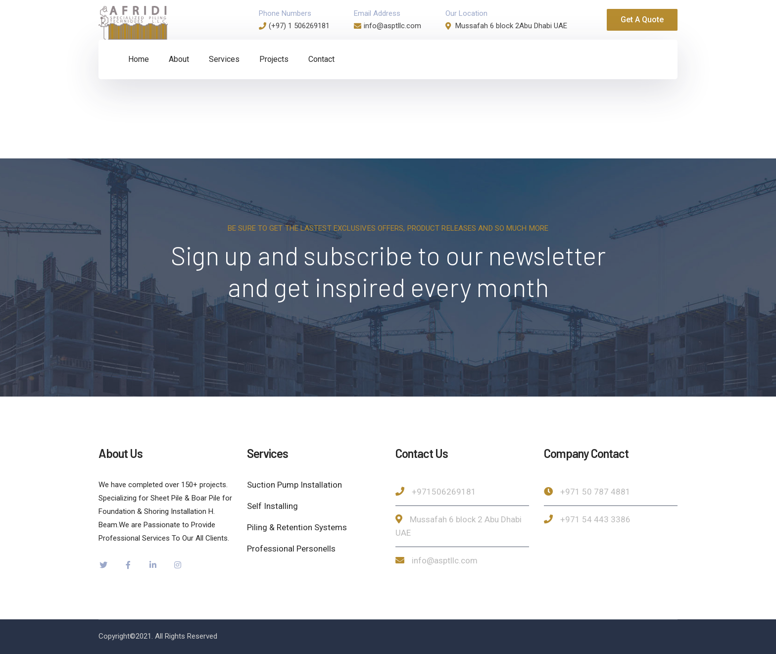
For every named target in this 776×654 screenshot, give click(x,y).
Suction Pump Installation (294, 485)
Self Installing (272, 506)
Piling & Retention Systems (297, 527)
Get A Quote (642, 19)
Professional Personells (291, 548)
